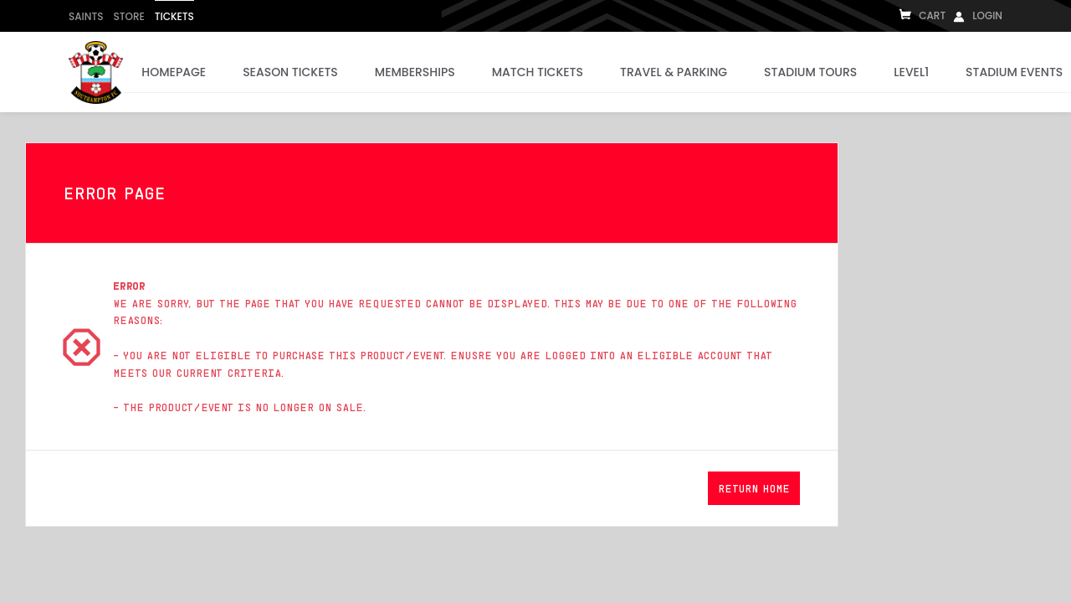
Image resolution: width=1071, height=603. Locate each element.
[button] (754, 488)
